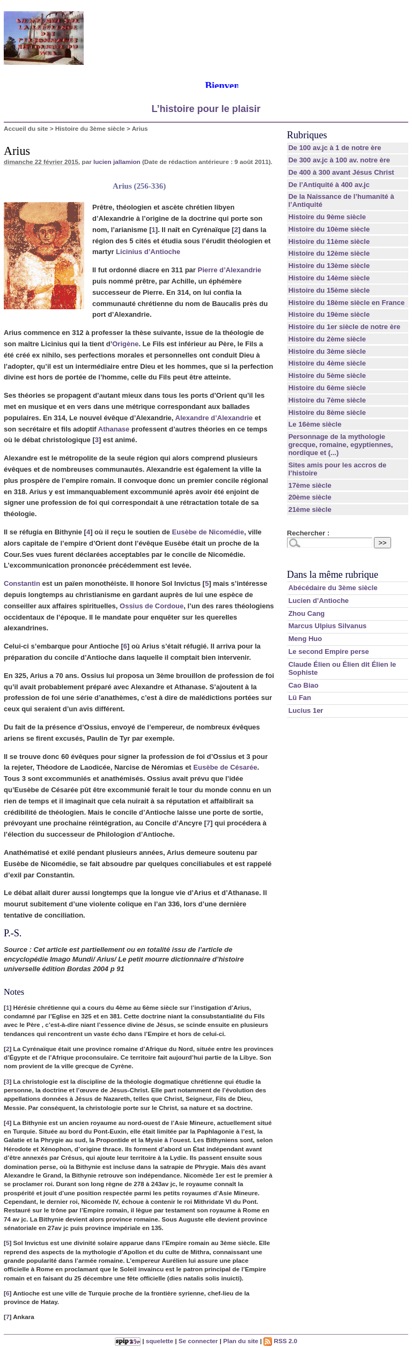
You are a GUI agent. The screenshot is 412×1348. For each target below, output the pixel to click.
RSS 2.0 (280, 1340)
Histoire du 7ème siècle (327, 400)
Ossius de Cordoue (151, 606)
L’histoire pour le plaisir (205, 108)
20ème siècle (309, 497)
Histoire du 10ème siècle (329, 229)
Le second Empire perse (328, 651)
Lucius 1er (305, 710)
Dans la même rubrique (332, 574)
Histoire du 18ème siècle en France (346, 303)
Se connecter (198, 1340)
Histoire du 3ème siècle (90, 128)
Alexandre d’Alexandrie (214, 418)
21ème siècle (309, 509)
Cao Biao (303, 685)
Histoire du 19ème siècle (329, 314)
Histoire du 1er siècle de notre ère (344, 327)
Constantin (22, 583)
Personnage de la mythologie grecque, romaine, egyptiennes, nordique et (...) (340, 445)
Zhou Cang (306, 613)
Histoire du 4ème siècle (327, 363)
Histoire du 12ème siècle (329, 253)
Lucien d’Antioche (318, 601)
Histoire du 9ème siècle (327, 217)
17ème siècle (309, 485)
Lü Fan (299, 698)
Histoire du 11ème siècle (329, 241)
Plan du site (241, 1340)
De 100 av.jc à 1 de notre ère (334, 148)
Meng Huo (305, 639)
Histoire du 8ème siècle (327, 412)
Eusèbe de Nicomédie (208, 532)
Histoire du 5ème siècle (327, 375)
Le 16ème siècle (314, 424)
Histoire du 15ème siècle (329, 290)
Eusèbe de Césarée (225, 767)
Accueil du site (26, 128)
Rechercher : (308, 533)
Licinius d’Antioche (148, 252)
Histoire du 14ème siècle (329, 278)
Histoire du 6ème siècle (327, 388)
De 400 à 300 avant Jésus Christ (341, 172)
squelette (159, 1340)
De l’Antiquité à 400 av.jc (328, 185)
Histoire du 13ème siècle (329, 266)
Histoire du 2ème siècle (327, 339)
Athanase (114, 429)
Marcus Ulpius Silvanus (327, 626)
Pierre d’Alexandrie (230, 270)
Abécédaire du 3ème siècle (332, 588)
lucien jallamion (117, 161)
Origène (125, 344)
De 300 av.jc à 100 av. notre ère (339, 160)
